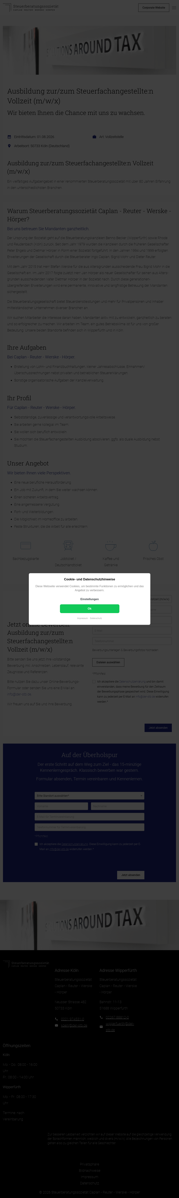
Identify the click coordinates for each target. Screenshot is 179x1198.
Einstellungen (89, 599)
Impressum (82, 618)
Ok (89, 608)
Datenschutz (96, 618)
